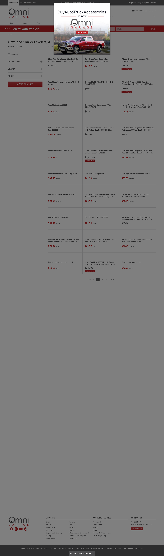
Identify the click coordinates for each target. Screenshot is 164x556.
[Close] (82, 5)
